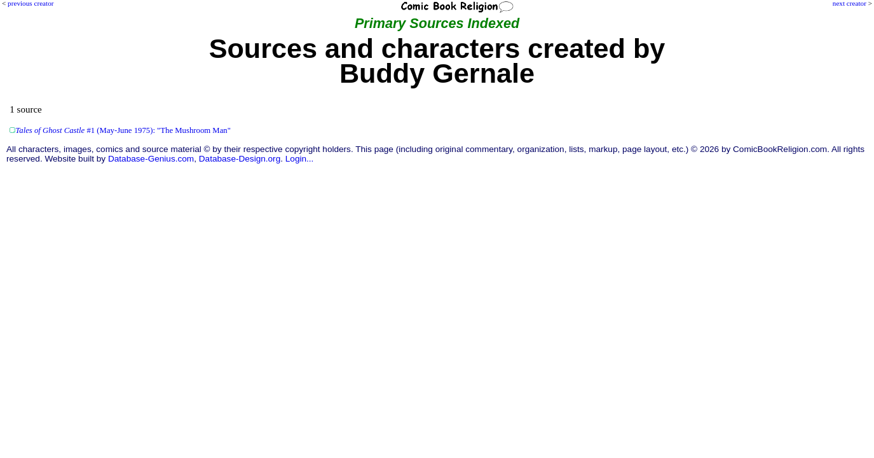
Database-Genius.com (151, 158)
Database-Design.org (239, 158)
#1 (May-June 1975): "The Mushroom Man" (123, 130)
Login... (299, 158)
